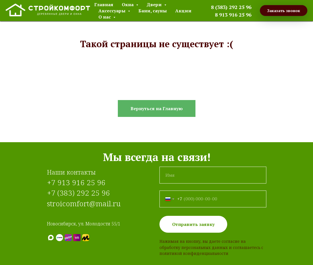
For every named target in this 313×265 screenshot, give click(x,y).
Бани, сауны (152, 11)
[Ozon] (68, 237)
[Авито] (59, 237)
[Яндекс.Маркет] (85, 237)
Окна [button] (128, 4)
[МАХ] (50, 237)
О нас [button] (105, 17)
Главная (103, 4)
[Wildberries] (76, 237)
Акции (183, 11)
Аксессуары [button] (112, 11)
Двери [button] (155, 4)
